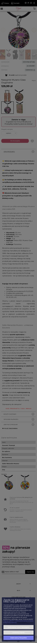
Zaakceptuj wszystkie (18, 638)
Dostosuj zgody (18, 632)
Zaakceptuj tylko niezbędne (18, 627)
